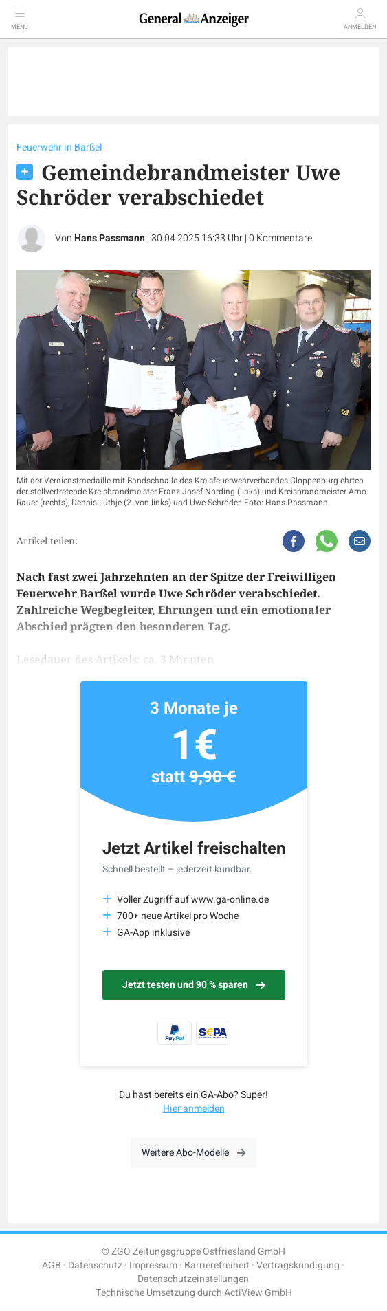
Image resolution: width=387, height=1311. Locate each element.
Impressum (153, 1265)
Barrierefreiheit (217, 1265)
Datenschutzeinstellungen (193, 1279)
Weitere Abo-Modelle (193, 1152)
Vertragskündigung (298, 1265)
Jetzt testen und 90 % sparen (193, 985)
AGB (51, 1265)
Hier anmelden (194, 1108)
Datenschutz (95, 1265)
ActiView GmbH (258, 1293)
